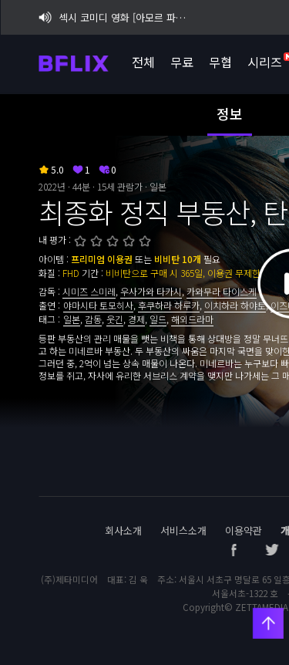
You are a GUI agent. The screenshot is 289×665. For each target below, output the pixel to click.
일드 (158, 319)
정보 (230, 113)
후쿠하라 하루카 (169, 305)
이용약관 (243, 530)
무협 (219, 61)
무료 (181, 61)
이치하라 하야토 (235, 305)
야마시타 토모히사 (98, 305)
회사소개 (123, 530)
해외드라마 (192, 319)
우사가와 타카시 (151, 291)
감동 (93, 319)
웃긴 (114, 319)
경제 (136, 319)
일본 (71, 319)
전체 (142, 61)
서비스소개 (183, 530)
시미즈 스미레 (89, 291)
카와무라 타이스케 (222, 291)
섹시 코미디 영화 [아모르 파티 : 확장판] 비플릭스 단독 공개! (115, 17)
